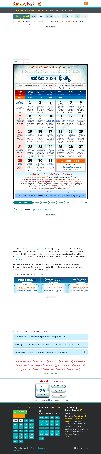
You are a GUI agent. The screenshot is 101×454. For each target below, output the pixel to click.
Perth (37, 370)
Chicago (66, 362)
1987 (41, 428)
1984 (57, 428)
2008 (21, 434)
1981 (52, 431)
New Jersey (22, 366)
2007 (26, 434)
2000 (21, 441)
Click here (18, 259)
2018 (31, 424)
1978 (46, 435)
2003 (26, 437)
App (15, 407)
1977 (52, 435)
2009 (15, 434)
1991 (41, 424)
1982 (46, 431)
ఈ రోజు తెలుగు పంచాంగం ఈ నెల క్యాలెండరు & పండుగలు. (50, 401)
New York (78, 362)
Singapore (73, 370)
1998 (46, 418)
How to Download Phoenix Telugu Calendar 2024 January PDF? (40, 337)
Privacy (33, 448)
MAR (53, 202)
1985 (52, 428)
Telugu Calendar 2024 (42, 249)
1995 (41, 421)
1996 (57, 418)
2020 (21, 424)
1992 (57, 421)
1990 (46, 424)
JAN (37, 202)
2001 (15, 441)
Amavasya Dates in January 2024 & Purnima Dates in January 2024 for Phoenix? (47, 344)
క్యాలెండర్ (58, 391)
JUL (85, 202)
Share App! (20, 416)
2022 (31, 421)
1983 (41, 431)
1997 (52, 418)
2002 (31, 437)
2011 (26, 431)
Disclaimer (41, 448)
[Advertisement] (50, 43)
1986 (46, 428)
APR (61, 202)
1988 (57, 424)
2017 (15, 427)
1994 (46, 421)
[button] (86, 3)
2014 (31, 427)
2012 (21, 431)
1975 (41, 438)
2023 (26, 421)
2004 (21, 437)
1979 (41, 435)
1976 (57, 435)
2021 (15, 424)
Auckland (49, 370)
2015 (26, 427)
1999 (41, 418)
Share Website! (22, 412)
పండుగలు (58, 396)
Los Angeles (37, 366)
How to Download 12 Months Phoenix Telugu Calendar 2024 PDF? (41, 352)
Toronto (79, 366)
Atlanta (54, 362)
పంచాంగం (58, 386)
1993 (52, 421)
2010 (31, 431)
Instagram (30, 407)
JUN (77, 202)
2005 (15, 437)
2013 (15, 431)
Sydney (61, 370)
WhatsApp (17, 450)
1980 (57, 431)
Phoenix (18, 62)
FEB (45, 202)
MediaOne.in (83, 448)
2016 (21, 427)
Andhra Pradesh (25, 362)
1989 (52, 424)
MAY (69, 202)
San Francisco (64, 366)
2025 (15, 421)
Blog (21, 407)
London (27, 370)
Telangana (41, 362)
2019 (26, 424)
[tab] (50, 337)
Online (56, 407)
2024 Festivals (50, 374)
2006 (31, 434)
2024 (21, 421)
